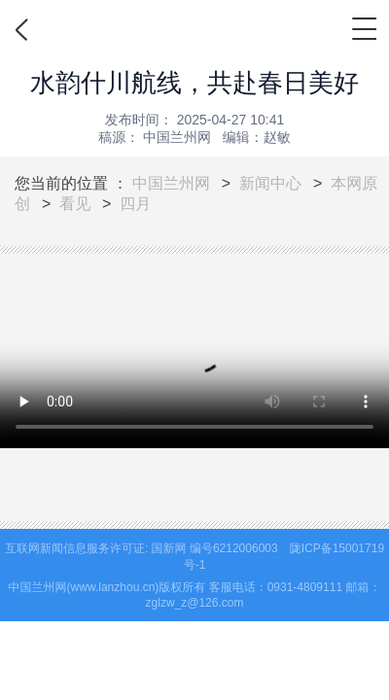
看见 (74, 203)
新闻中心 (270, 183)
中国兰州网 (171, 183)
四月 (135, 203)
